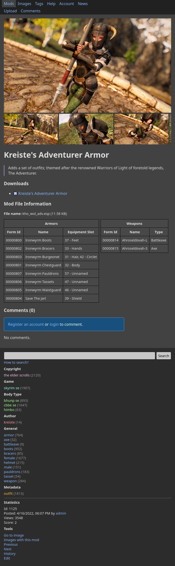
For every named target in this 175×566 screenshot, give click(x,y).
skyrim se (17, 388)
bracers (13, 453)
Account (66, 3)
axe (10, 439)
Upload (10, 11)
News (83, 3)
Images (24, 3)
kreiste (13, 422)
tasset (12, 476)
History (9, 553)
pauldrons (16, 471)
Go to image (14, 535)
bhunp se (16, 400)
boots (13, 448)
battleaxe (14, 444)
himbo (12, 409)
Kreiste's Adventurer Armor (40, 193)
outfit (14, 493)
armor (13, 435)
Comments (30, 11)
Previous (11, 544)
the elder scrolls (22, 375)
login (54, 324)
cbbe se (15, 405)
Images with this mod (21, 540)
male (12, 467)
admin (61, 513)
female (15, 458)
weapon (15, 481)
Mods (9, 3)
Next (8, 549)
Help (51, 3)
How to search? (16, 362)
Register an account (26, 324)
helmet (14, 462)
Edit (7, 558)
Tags (39, 3)
